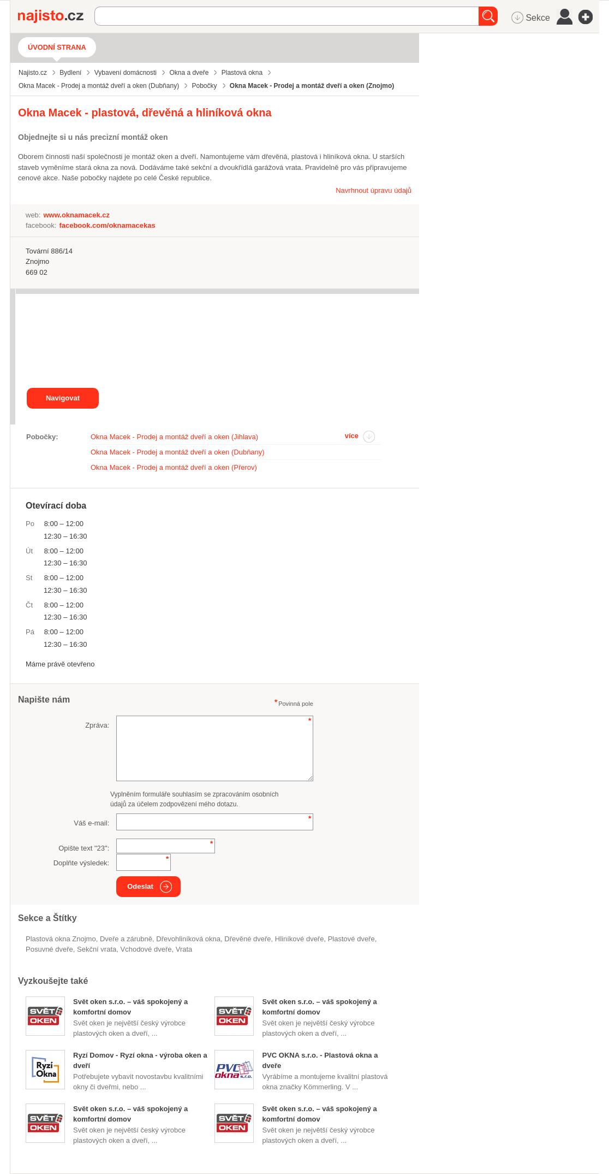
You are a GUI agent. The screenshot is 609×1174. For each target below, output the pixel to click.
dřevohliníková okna (188, 939)
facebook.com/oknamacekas (107, 225)
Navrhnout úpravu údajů (373, 190)
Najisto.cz (56, 16)
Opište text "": (83, 848)
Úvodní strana (57, 47)
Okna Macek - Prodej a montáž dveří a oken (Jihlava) (174, 437)
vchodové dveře (146, 949)
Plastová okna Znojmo (61, 939)
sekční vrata (96, 949)
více (352, 436)
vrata (184, 949)
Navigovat (63, 398)
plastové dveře (351, 939)
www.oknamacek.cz (76, 215)
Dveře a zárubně (126, 939)
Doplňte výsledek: (81, 863)
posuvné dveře (49, 949)
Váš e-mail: (91, 823)
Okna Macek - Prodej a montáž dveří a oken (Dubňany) (178, 452)
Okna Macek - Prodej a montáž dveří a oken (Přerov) (174, 467)
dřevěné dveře (247, 939)
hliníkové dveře (299, 939)
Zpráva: (97, 725)
